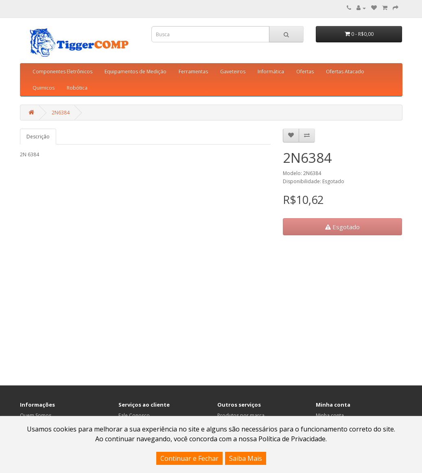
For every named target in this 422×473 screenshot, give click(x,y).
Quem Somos (35, 415)
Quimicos (44, 87)
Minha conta (330, 415)
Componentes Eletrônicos (62, 71)
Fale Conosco (134, 415)
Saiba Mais (245, 458)
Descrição (38, 136)
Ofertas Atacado (345, 71)
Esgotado (342, 227)
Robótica (77, 87)
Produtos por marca (241, 415)
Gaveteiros (232, 71)
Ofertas (305, 71)
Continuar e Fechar (189, 458)
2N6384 (61, 112)
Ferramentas (193, 71)
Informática (271, 71)
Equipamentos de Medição (135, 71)
